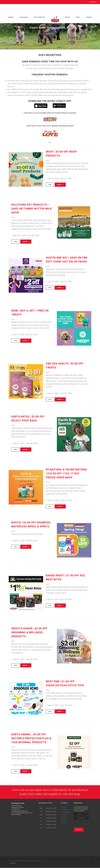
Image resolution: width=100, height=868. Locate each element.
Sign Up (78, 829)
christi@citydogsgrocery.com (19, 811)
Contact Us (50, 33)
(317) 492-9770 (15, 809)
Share (60, 184)
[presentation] (83, 822)
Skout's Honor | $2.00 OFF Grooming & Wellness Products (29, 632)
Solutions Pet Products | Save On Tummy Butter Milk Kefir (31, 208)
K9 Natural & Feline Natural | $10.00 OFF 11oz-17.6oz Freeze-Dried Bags (66, 473)
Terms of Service (34, 861)
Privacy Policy (25, 861)
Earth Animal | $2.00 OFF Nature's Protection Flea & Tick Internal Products (31, 738)
